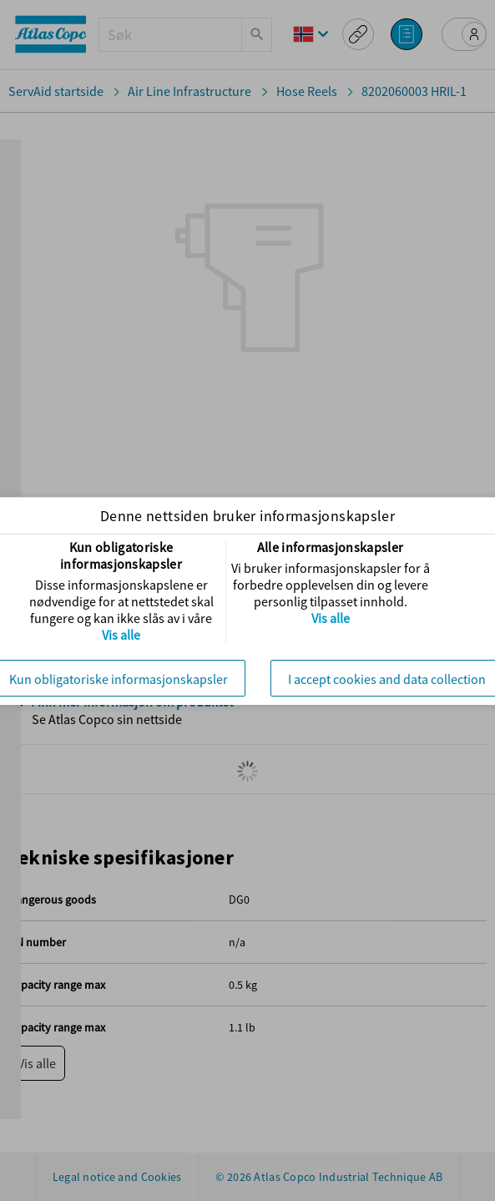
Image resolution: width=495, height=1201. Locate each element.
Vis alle (121, 634)
